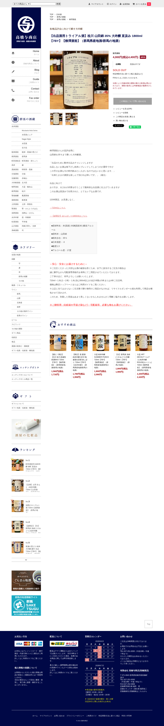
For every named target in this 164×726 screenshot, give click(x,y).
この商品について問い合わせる (132, 101)
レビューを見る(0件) (124, 109)
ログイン (113, 4)
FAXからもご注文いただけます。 (126, 78)
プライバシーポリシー (75, 716)
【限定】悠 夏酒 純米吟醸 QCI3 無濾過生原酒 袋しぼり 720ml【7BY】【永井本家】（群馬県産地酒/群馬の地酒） (80, 362)
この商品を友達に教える (125, 117)
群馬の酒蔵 (61, 17)
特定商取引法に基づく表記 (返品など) (128, 74)
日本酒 (59, 14)
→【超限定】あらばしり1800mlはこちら (68, 216)
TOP (51, 14)
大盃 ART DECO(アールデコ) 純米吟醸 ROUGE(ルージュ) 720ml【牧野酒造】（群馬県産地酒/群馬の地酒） (144, 362)
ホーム (35, 716)
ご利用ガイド (91, 716)
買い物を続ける (122, 121)
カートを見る (143, 4)
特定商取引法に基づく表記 (109, 716)
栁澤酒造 (72, 19)
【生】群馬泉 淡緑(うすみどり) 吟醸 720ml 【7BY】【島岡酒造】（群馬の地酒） (123, 359)
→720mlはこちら (58, 208)
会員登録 (126, 4)
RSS (123, 716)
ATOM (129, 716)
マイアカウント (97, 4)
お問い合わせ (59, 716)
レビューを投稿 (122, 113)
